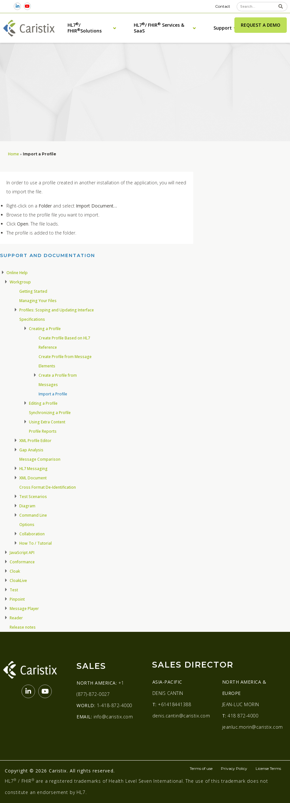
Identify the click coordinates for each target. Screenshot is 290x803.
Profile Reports (43, 431)
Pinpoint (17, 599)
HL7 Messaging (33, 468)
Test (14, 590)
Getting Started (33, 291)
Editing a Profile (43, 403)
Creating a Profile (45, 328)
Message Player (24, 608)
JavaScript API (22, 552)
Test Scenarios (33, 496)
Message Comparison (39, 459)
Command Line (33, 515)
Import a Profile (53, 394)
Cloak (15, 571)
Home (13, 153)
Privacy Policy (234, 768)
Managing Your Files (38, 300)
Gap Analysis (31, 450)
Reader (16, 618)
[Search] (280, 6)
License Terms (268, 768)
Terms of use (201, 768)
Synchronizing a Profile (50, 412)
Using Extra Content (47, 422)
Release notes (23, 627)
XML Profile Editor (35, 440)
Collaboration (32, 534)
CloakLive (18, 580)
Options (26, 524)
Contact (222, 6)
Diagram (27, 506)
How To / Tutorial (35, 543)
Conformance (22, 562)
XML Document (33, 478)
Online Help (17, 272)
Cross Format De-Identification (47, 487)
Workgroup (20, 282)
